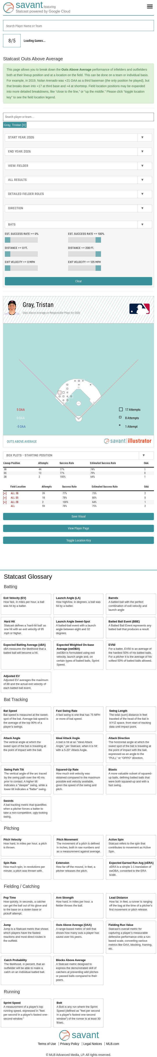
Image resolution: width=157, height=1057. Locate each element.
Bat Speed (10, 710)
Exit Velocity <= (84, 262)
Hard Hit (9, 621)
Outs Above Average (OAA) (74, 925)
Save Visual (79, 516)
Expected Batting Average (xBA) (25, 644)
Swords (9, 800)
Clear (78, 281)
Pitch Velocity (13, 839)
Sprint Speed (12, 1002)
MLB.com (112, 1044)
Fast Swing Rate (66, 710)
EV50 (111, 644)
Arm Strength (65, 897)
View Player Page (78, 528)
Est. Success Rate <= (86, 234)
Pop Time (10, 897)
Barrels (113, 598)
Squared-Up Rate (67, 769)
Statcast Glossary (28, 576)
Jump (7, 925)
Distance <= (81, 248)
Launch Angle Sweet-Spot (73, 621)
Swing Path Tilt (14, 769)
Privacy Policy (70, 1044)
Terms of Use (47, 1044)
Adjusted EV (12, 676)
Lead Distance (118, 897)
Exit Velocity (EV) (15, 598)
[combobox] (78, 25)
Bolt (59, 1002)
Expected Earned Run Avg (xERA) (131, 862)
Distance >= (16, 248)
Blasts (112, 769)
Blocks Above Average (71, 960)
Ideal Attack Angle (68, 738)
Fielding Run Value (120, 925)
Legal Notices (93, 1044)
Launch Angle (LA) (68, 598)
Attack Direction (119, 738)
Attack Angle (12, 738)
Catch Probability (15, 960)
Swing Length (118, 710)
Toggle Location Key (78, 540)
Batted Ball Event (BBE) (124, 621)
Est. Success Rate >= (21, 234)
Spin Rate (10, 862)
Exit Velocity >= (20, 262)
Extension (62, 862)
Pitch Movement (67, 839)
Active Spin (116, 839)
